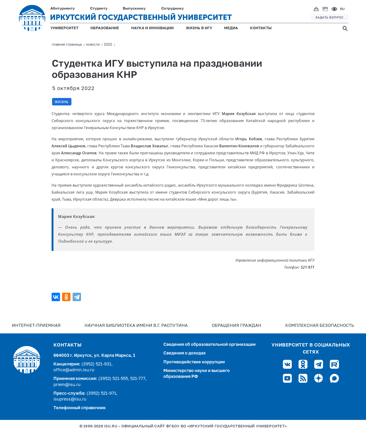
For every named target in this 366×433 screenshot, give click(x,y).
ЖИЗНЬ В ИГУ (199, 28)
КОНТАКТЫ (261, 28)
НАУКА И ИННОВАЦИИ (152, 28)
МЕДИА (231, 28)
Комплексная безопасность (319, 326)
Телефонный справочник (79, 408)
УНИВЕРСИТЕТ (64, 28)
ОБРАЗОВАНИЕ (104, 28)
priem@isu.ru (67, 385)
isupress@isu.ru (69, 399)
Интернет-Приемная (36, 326)
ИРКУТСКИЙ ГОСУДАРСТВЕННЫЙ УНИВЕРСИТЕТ (141, 17)
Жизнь (62, 101)
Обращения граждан (236, 326)
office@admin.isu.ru (73, 370)
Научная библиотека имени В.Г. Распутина (136, 326)
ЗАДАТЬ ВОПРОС (329, 17)
